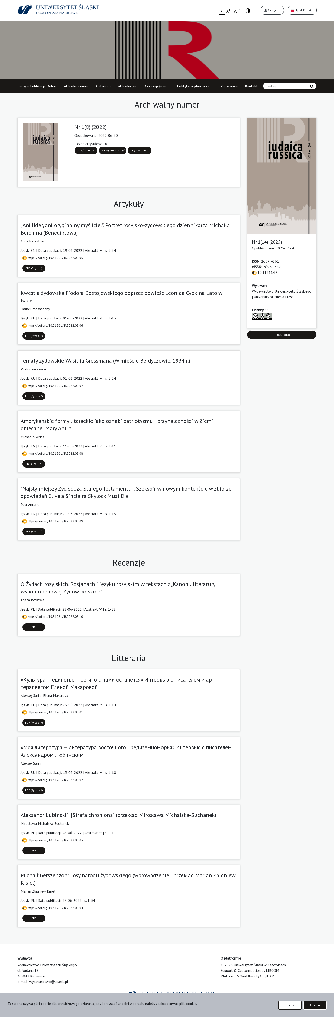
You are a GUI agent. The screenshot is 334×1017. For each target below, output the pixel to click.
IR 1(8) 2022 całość (113, 150)
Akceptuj (315, 1005)
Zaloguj (271, 10)
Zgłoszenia (229, 86)
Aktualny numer (76, 86)
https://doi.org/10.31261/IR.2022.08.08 (52, 453)
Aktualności (127, 86)
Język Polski (301, 10)
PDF (34, 627)
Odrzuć (290, 1005)
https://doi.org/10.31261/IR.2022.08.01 (52, 712)
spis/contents (86, 150)
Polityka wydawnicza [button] (193, 86)
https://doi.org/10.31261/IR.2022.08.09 (52, 521)
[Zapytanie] (289, 86)
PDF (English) (34, 268)
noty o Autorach (140, 150)
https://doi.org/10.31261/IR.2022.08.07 (52, 386)
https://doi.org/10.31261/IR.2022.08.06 (52, 325)
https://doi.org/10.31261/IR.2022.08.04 (52, 908)
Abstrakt (94, 250)
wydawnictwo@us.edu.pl (48, 981)
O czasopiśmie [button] (155, 86)
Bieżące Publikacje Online (37, 86)
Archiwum (103, 86)
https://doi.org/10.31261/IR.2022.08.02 (52, 780)
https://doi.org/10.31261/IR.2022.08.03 (52, 840)
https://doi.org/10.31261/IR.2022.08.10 (52, 617)
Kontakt (251, 86)
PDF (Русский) (34, 336)
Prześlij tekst (282, 334)
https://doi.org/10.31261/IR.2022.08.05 (52, 258)
